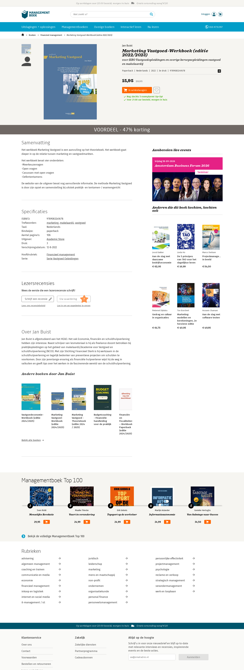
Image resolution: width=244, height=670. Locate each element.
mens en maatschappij (108, 574)
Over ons (27, 644)
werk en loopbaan (175, 591)
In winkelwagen (138, 90)
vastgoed (80, 222)
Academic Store (55, 239)
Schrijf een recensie (36, 298)
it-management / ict (41, 602)
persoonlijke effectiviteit (175, 558)
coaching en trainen (41, 569)
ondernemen (108, 585)
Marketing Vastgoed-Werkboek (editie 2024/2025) (57, 421)
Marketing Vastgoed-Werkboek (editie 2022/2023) (89, 35)
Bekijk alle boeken (31, 440)
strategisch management (175, 580)
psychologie (175, 569)
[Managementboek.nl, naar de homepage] (36, 17)
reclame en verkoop (175, 574)
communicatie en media (41, 574)
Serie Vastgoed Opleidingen (63, 258)
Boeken (32, 35)
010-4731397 (216, 27)
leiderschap (108, 563)
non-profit (108, 580)
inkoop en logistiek (41, 591)
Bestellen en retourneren (36, 663)
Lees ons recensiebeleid (33, 305)
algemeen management (41, 563)
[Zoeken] (109, 14)
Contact (26, 651)
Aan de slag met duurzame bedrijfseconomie (161, 259)
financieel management (41, 585)
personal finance (108, 596)
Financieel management (51, 35)
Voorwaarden (29, 657)
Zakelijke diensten (85, 644)
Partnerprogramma (86, 651)
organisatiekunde (108, 591)
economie (41, 580)
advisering (41, 558)
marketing (53, 222)
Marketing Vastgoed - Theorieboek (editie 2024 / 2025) (79, 421)
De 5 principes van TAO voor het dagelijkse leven (186, 259)
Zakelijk (80, 637)
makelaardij (67, 222)
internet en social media (41, 596)
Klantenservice (31, 637)
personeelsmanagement (108, 602)
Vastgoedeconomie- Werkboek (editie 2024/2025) (33, 417)
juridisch (108, 558)
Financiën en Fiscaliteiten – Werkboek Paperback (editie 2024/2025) (125, 424)
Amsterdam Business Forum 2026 (182, 166)
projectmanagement (175, 563)
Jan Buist (127, 45)
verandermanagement (175, 585)
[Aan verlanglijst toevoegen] (157, 90)
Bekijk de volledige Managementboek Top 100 (56, 536)
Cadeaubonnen (84, 657)
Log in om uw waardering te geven (73, 305)
